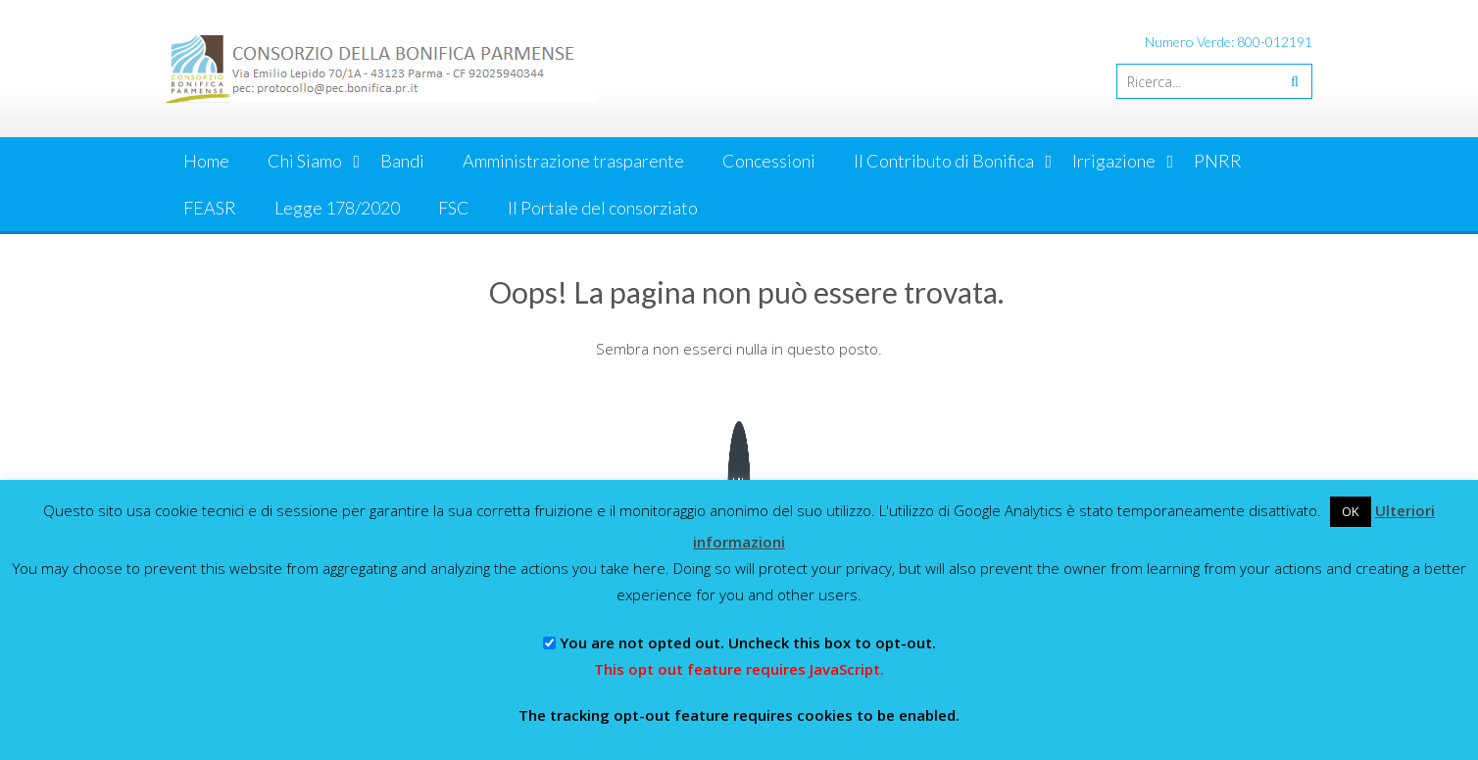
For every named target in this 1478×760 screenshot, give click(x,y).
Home (206, 160)
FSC (453, 207)
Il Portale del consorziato (603, 207)
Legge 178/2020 (337, 207)
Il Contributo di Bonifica (944, 160)
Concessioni (768, 160)
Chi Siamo (305, 160)
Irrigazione (1114, 160)
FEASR (209, 207)
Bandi (402, 160)
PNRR (1218, 160)
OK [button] (1350, 511)
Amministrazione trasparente (573, 160)
